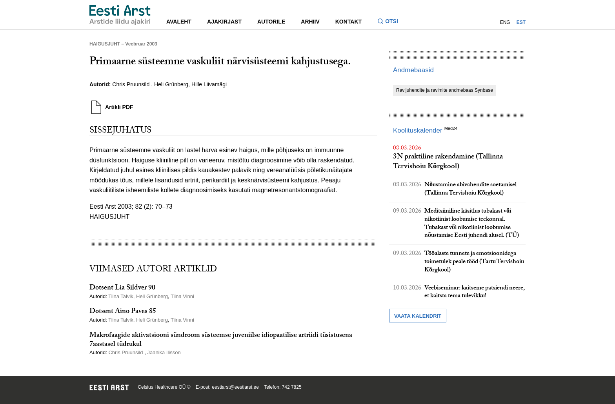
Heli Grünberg (171, 84)
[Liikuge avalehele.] (120, 15)
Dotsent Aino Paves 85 (122, 312)
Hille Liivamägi (209, 84)
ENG (505, 22)
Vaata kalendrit (417, 316)
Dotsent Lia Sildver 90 (122, 288)
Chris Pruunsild (131, 84)
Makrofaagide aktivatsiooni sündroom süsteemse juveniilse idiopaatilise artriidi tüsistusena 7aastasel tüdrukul (220, 340)
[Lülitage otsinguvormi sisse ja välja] (390, 22)
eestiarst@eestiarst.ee (235, 387)
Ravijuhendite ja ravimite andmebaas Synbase (444, 90)
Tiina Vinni (182, 296)
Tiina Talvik (120, 296)
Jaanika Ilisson (163, 352)
